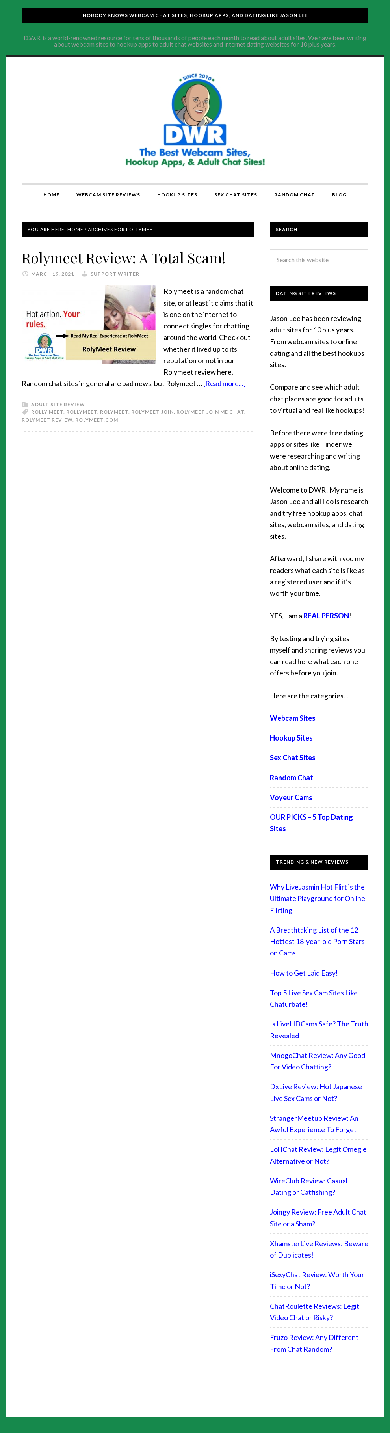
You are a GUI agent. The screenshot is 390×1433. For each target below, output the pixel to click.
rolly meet (47, 412)
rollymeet (81, 412)
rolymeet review (47, 420)
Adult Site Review (58, 404)
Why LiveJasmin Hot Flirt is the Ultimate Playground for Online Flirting (317, 898)
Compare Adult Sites (195, 120)
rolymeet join (152, 412)
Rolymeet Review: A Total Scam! (123, 257)
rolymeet (114, 412)
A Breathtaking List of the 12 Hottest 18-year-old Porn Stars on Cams (317, 941)
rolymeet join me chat (210, 412)
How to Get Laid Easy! (304, 972)
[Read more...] (224, 383)
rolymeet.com (96, 420)
